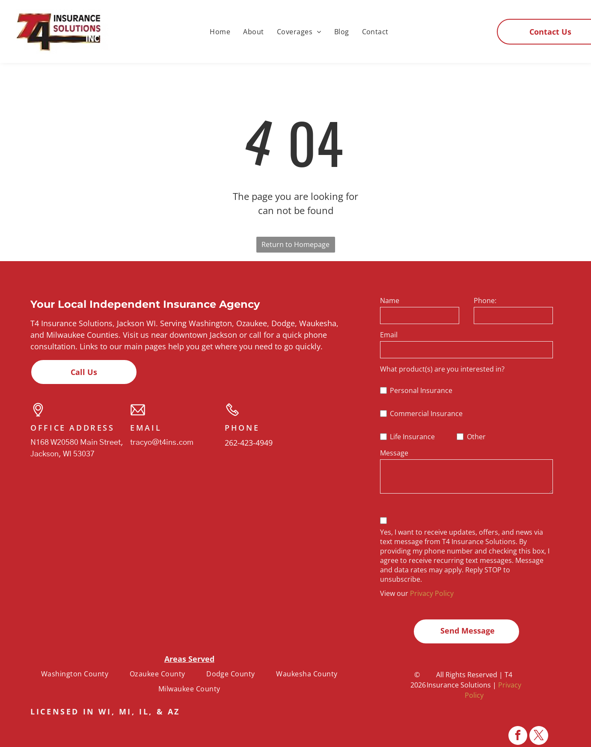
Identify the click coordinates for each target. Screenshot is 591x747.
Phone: (485, 300)
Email (389, 334)
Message (394, 453)
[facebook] (517, 736)
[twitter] (538, 736)
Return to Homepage (295, 244)
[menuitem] (220, 31)
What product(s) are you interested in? (442, 369)
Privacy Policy (432, 593)
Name (389, 300)
